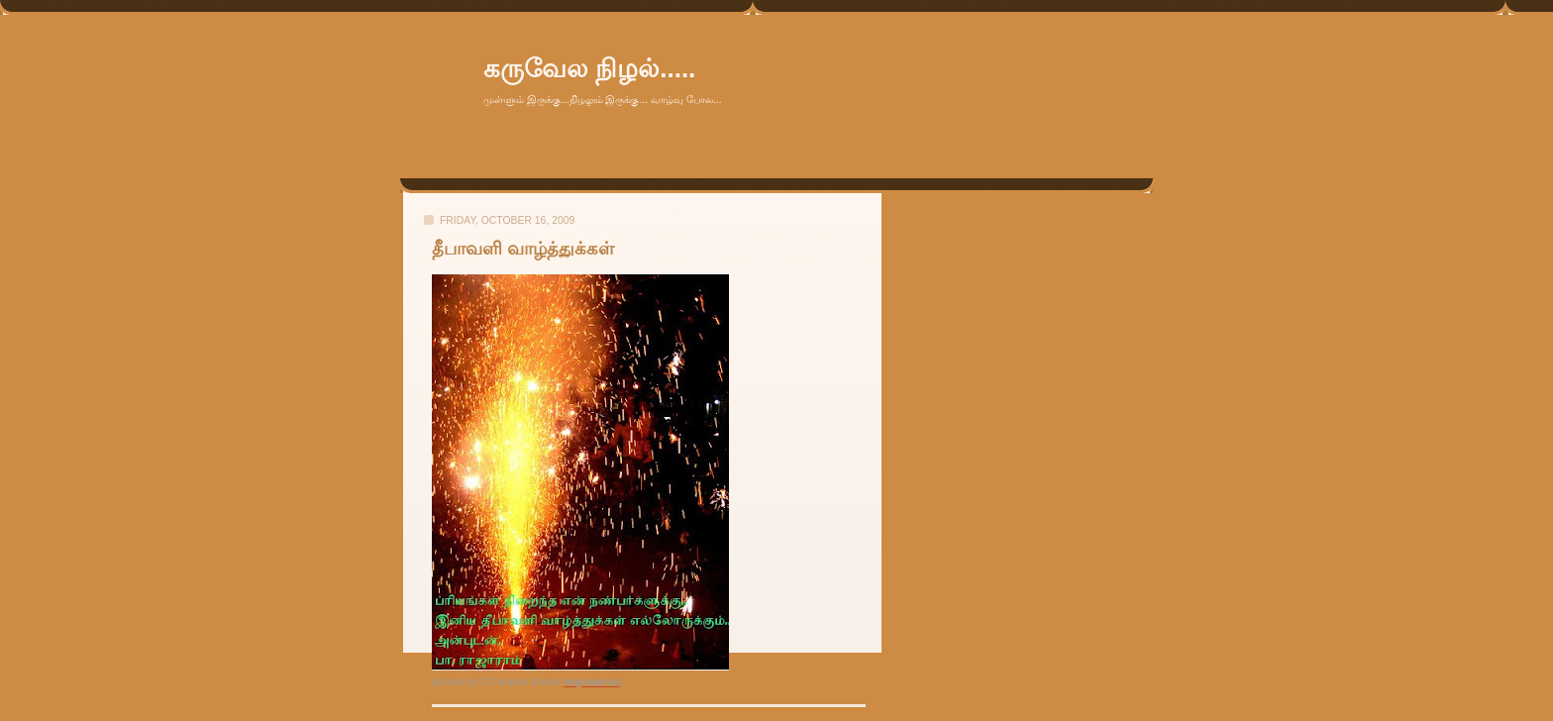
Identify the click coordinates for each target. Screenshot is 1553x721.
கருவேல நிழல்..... (589, 68)
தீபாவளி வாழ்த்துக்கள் (523, 248)
